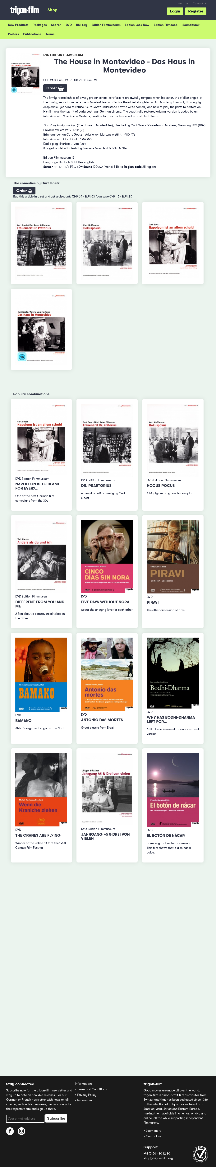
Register (195, 11)
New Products (18, 25)
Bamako (23, 720)
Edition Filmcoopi (166, 25)
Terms (50, 34)
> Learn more (152, 1130)
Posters (13, 34)
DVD (69, 25)
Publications (32, 34)
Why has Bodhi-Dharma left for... (171, 719)
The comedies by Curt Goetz (36, 183)
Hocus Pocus (161, 485)
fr (187, 3)
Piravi (153, 602)
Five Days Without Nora (105, 602)
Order (55, 89)
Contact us (199, 3)
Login (175, 11)
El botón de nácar (166, 835)
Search (56, 25)
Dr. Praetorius (96, 485)
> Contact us (152, 1136)
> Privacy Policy (85, 1095)
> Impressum (83, 1100)
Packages (40, 25)
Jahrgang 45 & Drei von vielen (105, 836)
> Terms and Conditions (91, 1089)
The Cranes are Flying (38, 835)
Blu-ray (81, 25)
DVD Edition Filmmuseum (63, 55)
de (180, 3)
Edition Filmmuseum (106, 25)
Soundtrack (191, 25)
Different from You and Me (39, 604)
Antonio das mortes (102, 720)
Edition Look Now (137, 25)
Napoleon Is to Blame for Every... (37, 486)
